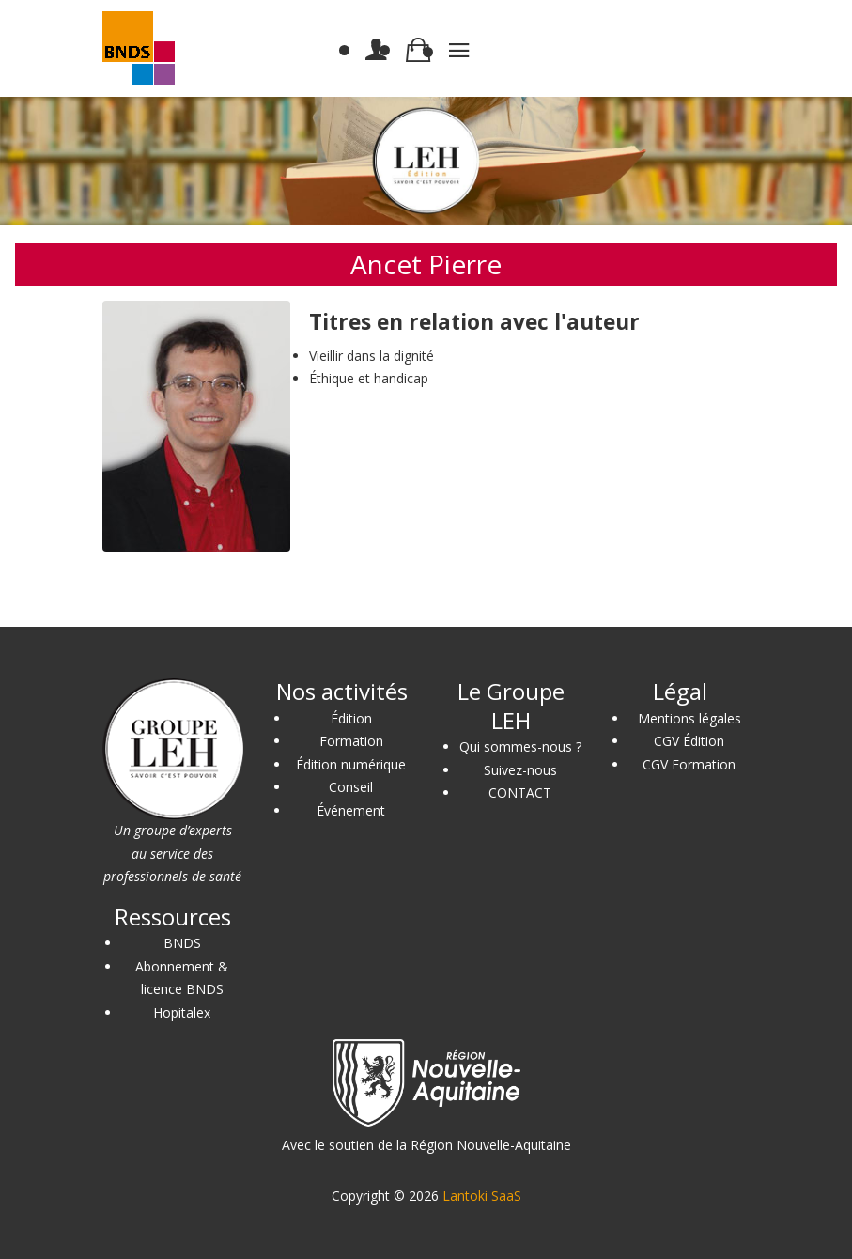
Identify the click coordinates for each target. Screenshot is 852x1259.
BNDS (182, 943)
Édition (351, 718)
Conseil (351, 787)
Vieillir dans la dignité (371, 356)
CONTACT (519, 792)
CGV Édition (689, 741)
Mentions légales (689, 718)
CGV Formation (689, 764)
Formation (351, 741)
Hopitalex (181, 1012)
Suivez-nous (520, 770)
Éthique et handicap (368, 378)
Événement (351, 810)
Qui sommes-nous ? (520, 746)
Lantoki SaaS (481, 1196)
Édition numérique (351, 764)
